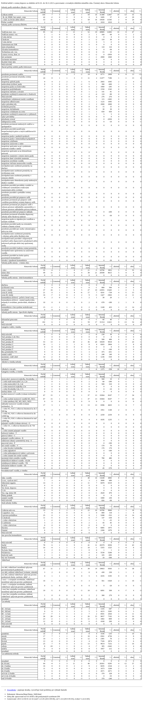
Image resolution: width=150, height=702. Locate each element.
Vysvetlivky (11, 690)
